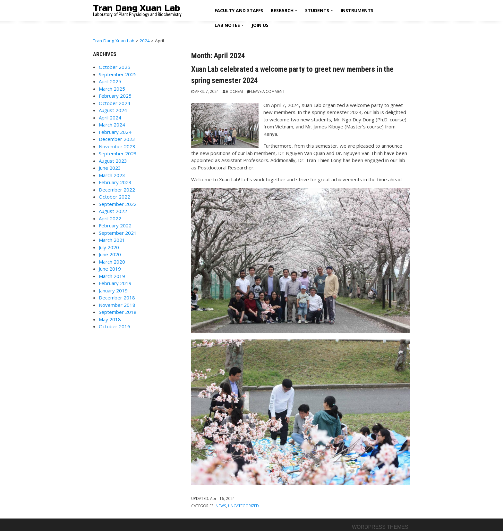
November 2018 (117, 305)
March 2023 (112, 175)
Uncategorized (243, 505)
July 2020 (109, 247)
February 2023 (115, 182)
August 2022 (113, 211)
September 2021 (118, 233)
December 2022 (117, 189)
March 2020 (112, 261)
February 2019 (115, 283)
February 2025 (115, 96)
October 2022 (114, 196)
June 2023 (110, 168)
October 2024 (114, 103)
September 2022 (118, 204)
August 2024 (113, 110)
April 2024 (110, 117)
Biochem (234, 91)
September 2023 (118, 153)
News (221, 505)
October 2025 (114, 67)
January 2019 (113, 290)
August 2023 (113, 161)
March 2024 (112, 124)
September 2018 (118, 312)
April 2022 (110, 218)
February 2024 (115, 132)
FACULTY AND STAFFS (239, 10)
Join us (260, 25)
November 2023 (117, 146)
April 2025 (110, 81)
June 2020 (110, 254)
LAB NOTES (230, 27)
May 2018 (110, 319)
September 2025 (118, 74)
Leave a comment (268, 91)
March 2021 (112, 240)
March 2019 (112, 276)
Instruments (357, 10)
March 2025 (112, 89)
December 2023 (117, 139)
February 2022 (115, 225)
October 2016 (114, 326)
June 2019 (110, 269)
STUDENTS (320, 12)
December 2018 (117, 297)
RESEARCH (285, 12)
